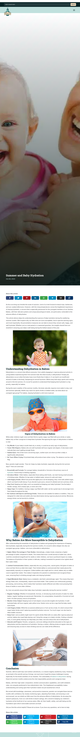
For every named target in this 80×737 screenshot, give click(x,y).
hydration (10, 472)
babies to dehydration (59, 676)
